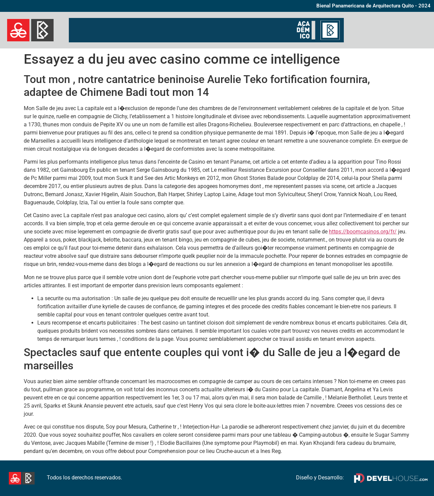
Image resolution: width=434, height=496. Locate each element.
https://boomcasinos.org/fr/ (363, 231)
